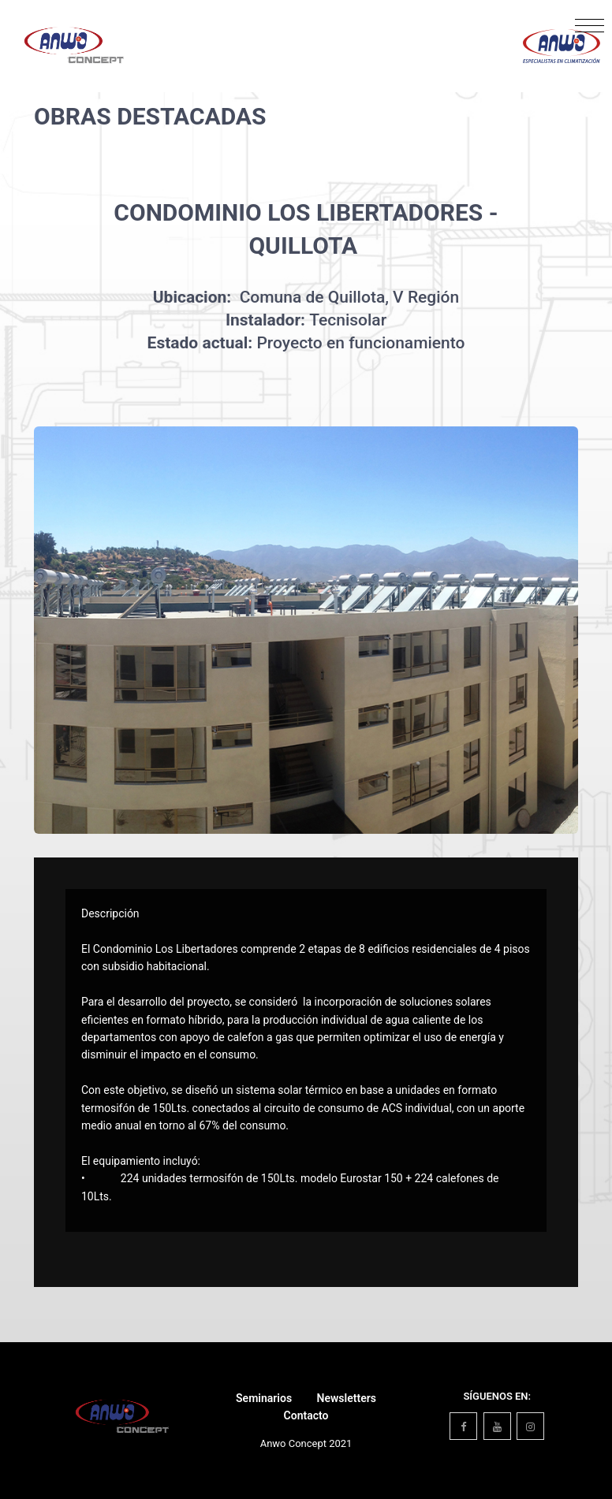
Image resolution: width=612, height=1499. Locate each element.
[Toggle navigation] (589, 29)
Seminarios (264, 1398)
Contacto (306, 1415)
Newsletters (346, 1398)
